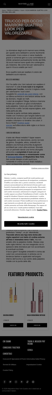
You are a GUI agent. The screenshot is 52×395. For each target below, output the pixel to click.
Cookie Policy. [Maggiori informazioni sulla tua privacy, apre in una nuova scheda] (42, 210)
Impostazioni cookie (26, 217)
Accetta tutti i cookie (26, 224)
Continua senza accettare (40, 168)
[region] (26, 197)
